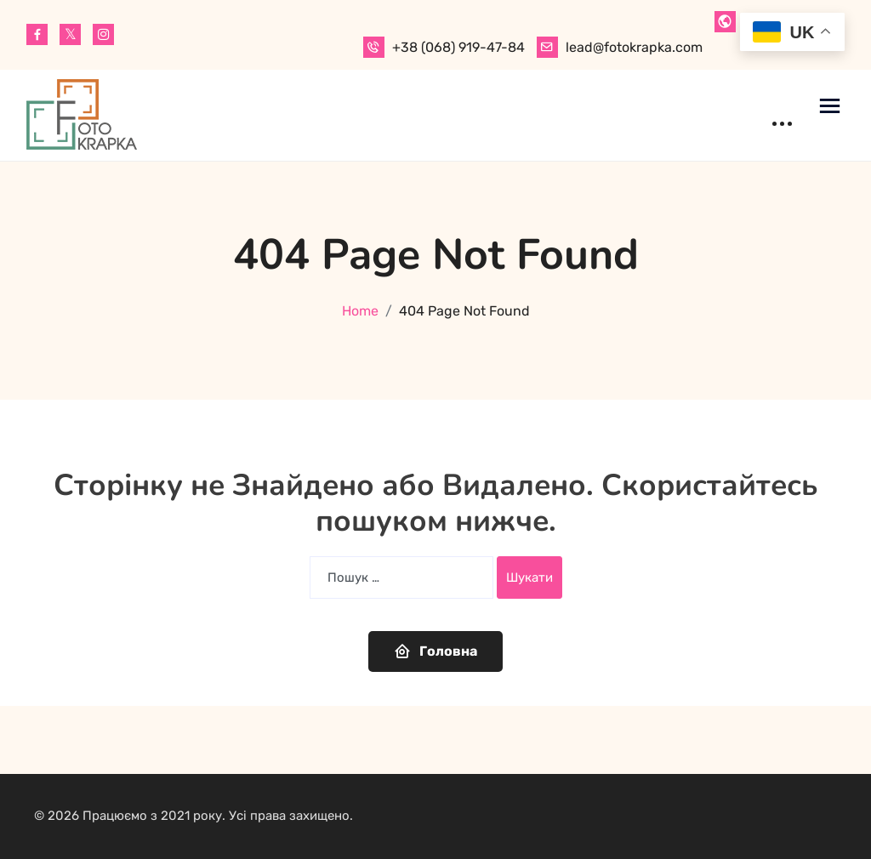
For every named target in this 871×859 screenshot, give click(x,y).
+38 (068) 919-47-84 (458, 47)
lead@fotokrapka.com (634, 47)
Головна (435, 650)
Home (360, 311)
